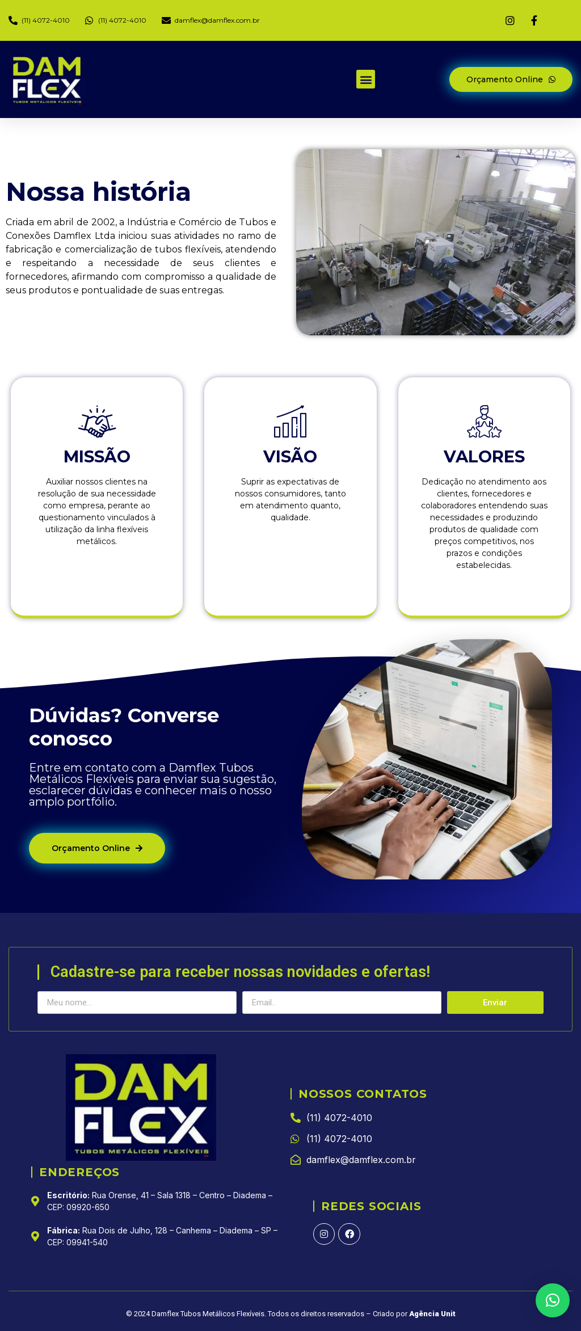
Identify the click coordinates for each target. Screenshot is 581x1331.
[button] (365, 79)
